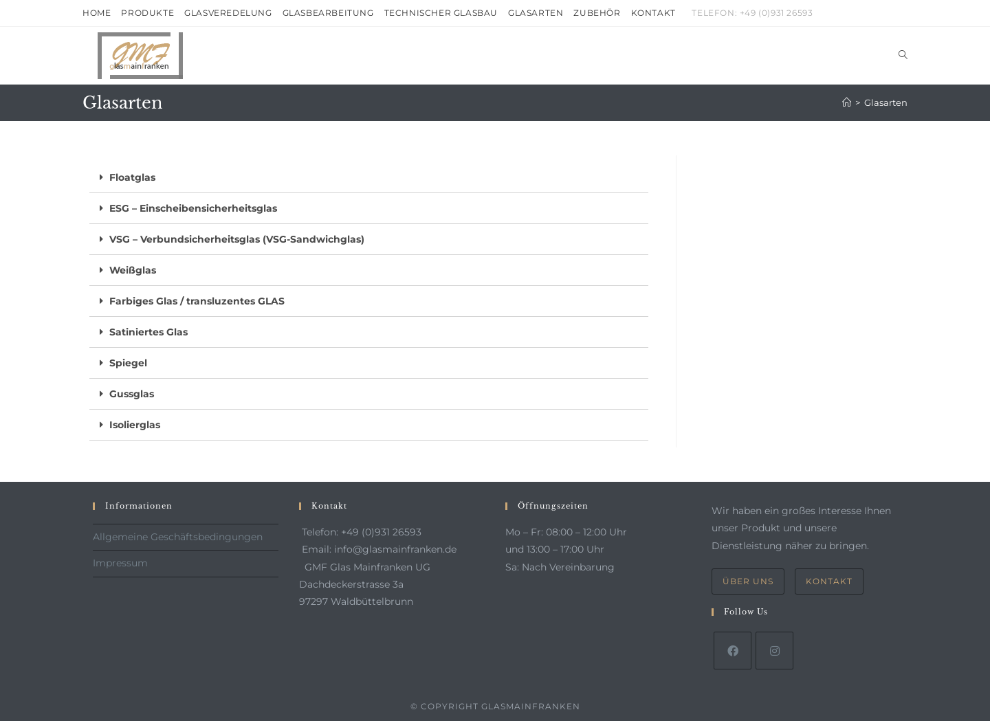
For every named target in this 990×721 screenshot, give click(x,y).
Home (96, 13)
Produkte (147, 13)
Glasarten (535, 13)
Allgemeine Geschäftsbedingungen (178, 537)
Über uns (748, 581)
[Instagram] (774, 650)
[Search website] (903, 56)
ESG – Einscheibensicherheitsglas (193, 208)
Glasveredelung (228, 13)
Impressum (120, 563)
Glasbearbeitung (328, 13)
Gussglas (131, 394)
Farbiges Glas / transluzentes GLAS (197, 301)
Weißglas (132, 270)
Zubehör (596, 13)
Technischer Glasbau (441, 13)
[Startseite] (846, 102)
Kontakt (653, 13)
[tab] (368, 177)
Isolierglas (134, 425)
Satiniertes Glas (148, 332)
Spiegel (128, 363)
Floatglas (132, 177)
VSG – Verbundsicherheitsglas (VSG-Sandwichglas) (236, 239)
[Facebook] (732, 650)
